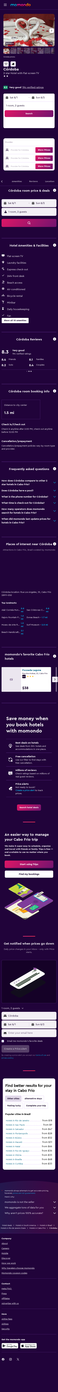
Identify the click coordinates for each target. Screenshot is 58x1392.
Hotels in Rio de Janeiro (17, 1088)
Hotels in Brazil (46, 1192)
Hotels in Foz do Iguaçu (17, 1118)
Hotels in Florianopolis (17, 1101)
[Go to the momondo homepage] (21, 4)
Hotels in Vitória (13, 1122)
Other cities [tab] (13, 1066)
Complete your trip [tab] (36, 1073)
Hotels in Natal (13, 1113)
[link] (29, 774)
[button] (5, 4)
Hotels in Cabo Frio (37, 1195)
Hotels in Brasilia (14, 1126)
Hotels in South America (26, 1192)
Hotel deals (7, 1192)
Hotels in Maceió (14, 1109)
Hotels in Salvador (15, 1096)
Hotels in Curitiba (14, 1131)
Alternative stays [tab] (33, 1066)
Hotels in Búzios (13, 1105)
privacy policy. (8, 1025)
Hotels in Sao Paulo (15, 1092)
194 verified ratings (33, 87)
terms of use (41, 1022)
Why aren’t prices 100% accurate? (30, 1180)
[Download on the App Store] (28, 1313)
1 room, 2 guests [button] (15, 105)
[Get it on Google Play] (10, 1313)
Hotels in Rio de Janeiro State (13, 1195)
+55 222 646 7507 (13, 83)
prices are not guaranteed (24, 1160)
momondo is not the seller (30, 1169)
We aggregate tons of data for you (30, 1174)
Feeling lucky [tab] (14, 1073)
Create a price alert (24, 757)
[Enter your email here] (31, 1000)
